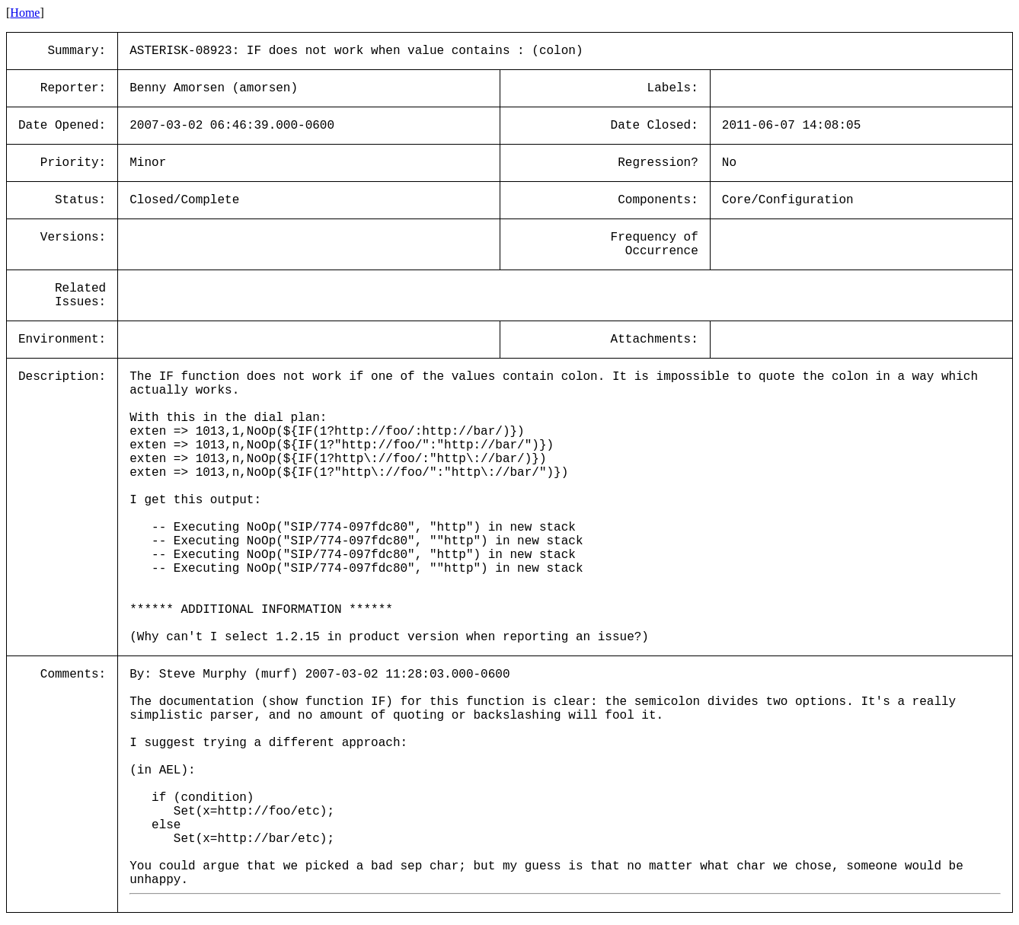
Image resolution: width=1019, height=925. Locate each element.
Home (25, 12)
